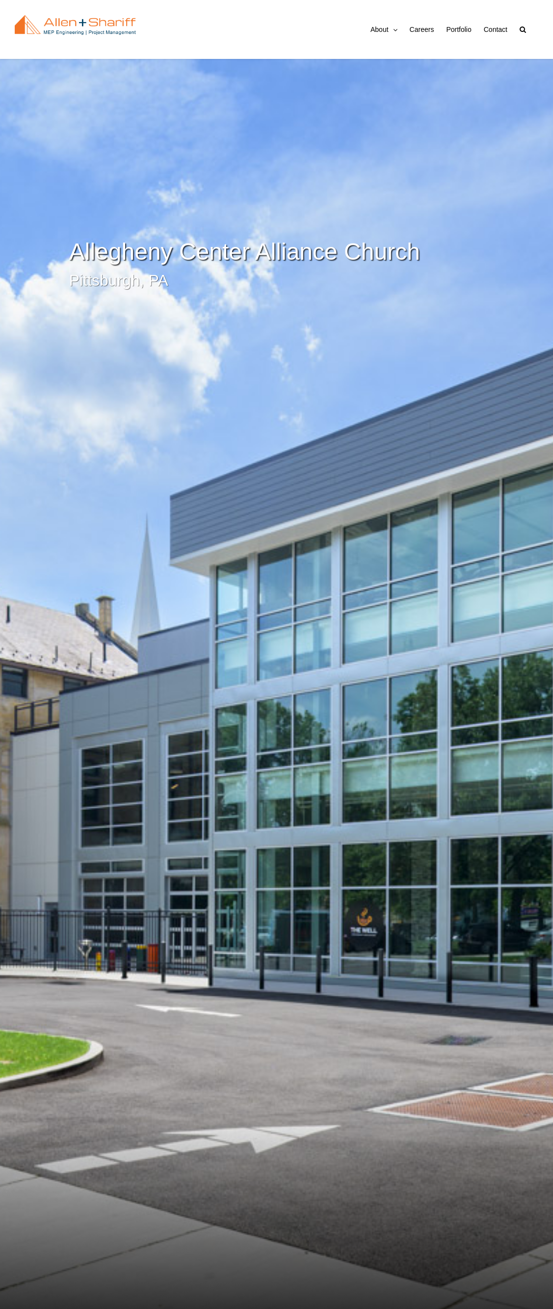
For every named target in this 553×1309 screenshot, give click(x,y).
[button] (523, 29)
